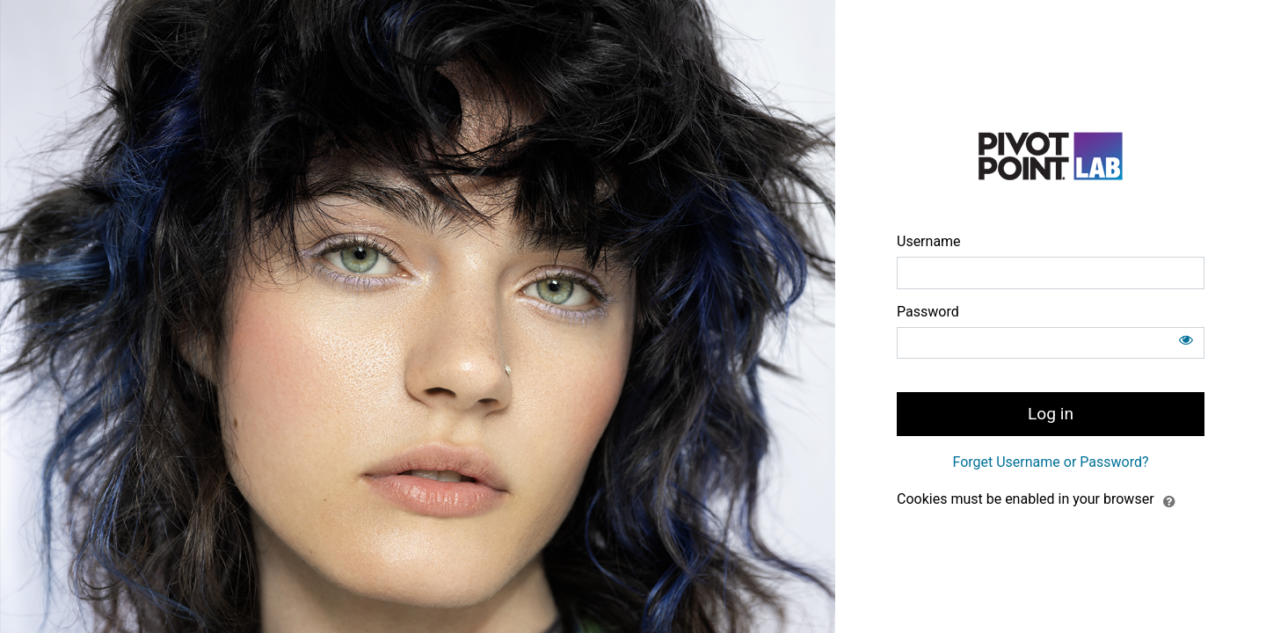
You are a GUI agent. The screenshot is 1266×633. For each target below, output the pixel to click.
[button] (1169, 500)
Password (928, 311)
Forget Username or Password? (1050, 462)
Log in (1050, 414)
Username (929, 241)
